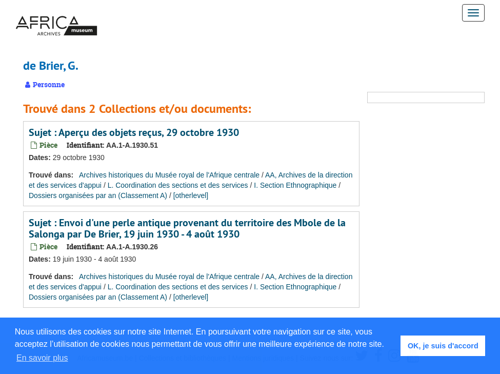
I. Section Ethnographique (295, 185)
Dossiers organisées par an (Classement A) (98, 195)
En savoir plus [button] (42, 357)
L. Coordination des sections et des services (178, 185)
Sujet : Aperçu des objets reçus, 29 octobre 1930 (134, 132)
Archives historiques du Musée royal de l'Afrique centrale (169, 175)
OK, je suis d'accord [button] (443, 346)
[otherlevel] (190, 195)
